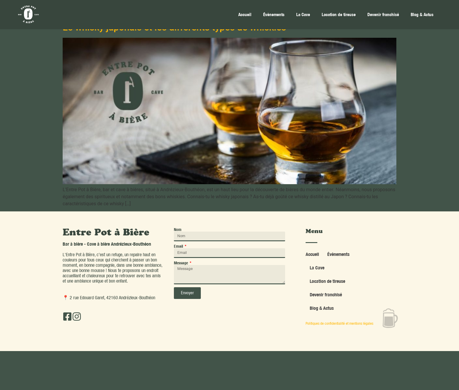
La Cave (303, 14)
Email (179, 246)
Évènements (274, 14)
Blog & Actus (422, 14)
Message (181, 263)
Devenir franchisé (383, 14)
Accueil (244, 14)
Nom (177, 230)
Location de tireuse (339, 14)
